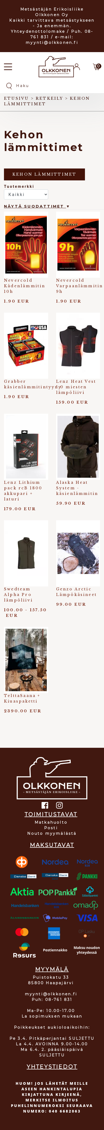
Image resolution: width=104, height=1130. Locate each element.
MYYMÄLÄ (52, 969)
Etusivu (16, 98)
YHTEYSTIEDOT (52, 1067)
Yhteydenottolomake (38, 31)
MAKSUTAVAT (52, 845)
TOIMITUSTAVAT (51, 814)
